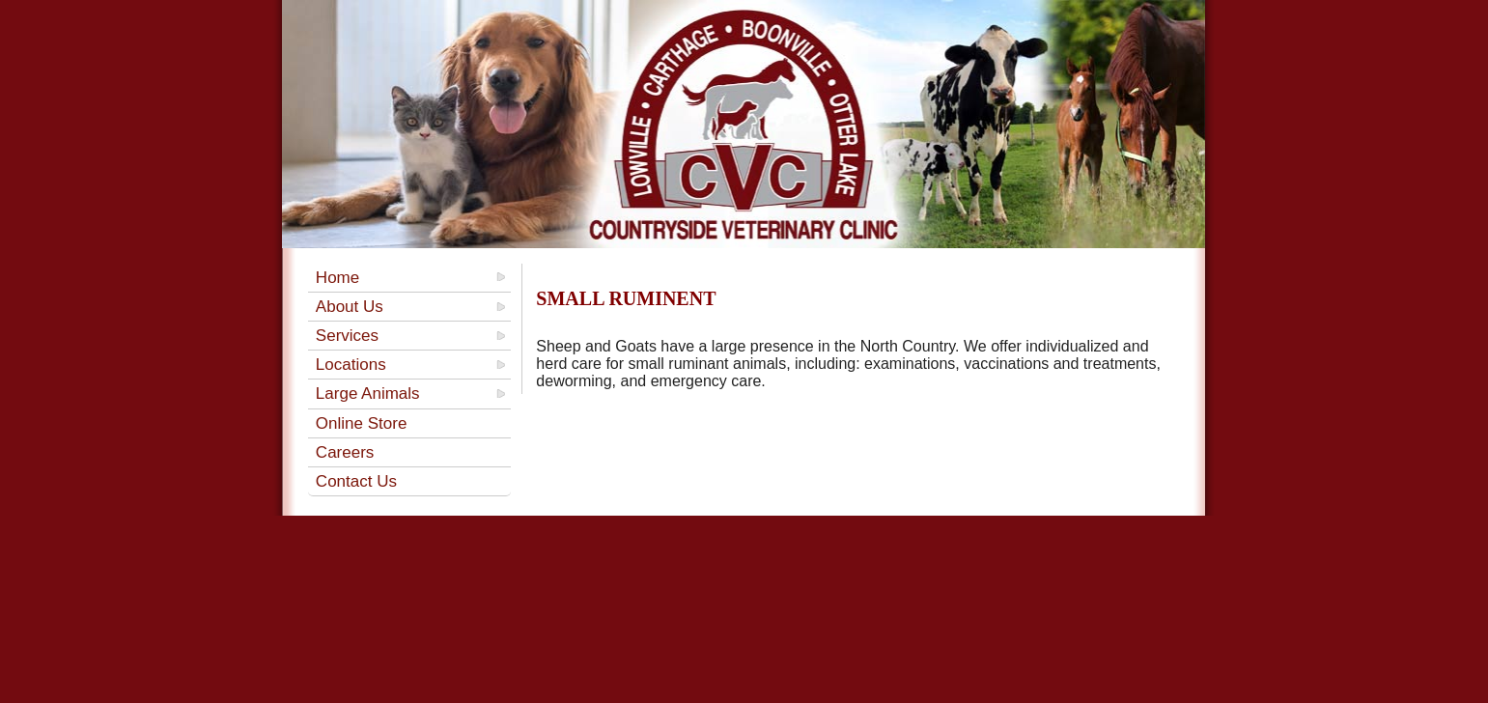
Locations (351, 364)
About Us (349, 306)
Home (337, 277)
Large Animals (368, 393)
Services (347, 335)
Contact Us (356, 481)
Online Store (361, 423)
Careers (345, 452)
